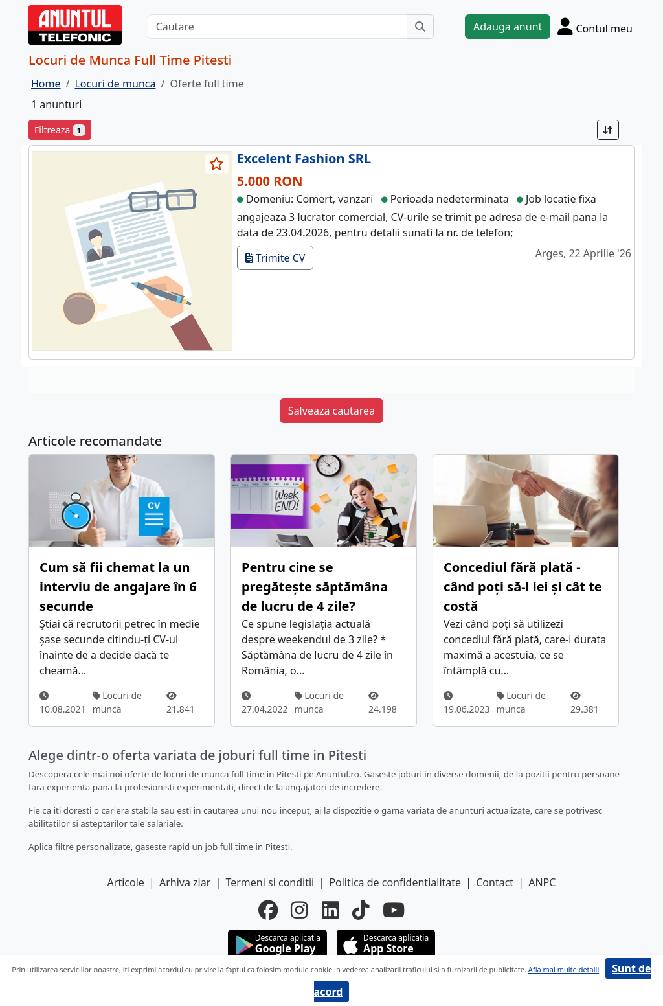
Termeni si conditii (269, 882)
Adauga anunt (507, 26)
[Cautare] (277, 26)
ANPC (542, 882)
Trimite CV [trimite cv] (275, 258)
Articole (125, 882)
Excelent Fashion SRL (304, 158)
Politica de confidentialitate (395, 882)
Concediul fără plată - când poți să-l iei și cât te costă (523, 586)
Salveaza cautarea (331, 411)
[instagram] (299, 910)
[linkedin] (330, 910)
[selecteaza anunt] (217, 164)
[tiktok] (361, 910)
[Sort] (608, 130)
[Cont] (595, 26)
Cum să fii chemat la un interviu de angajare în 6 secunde (118, 586)
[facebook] (268, 910)
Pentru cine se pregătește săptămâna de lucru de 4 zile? (315, 586)
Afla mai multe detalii (563, 969)
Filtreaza (59, 130)
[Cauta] (420, 26)
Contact (494, 882)
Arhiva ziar (184, 882)
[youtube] (394, 910)
